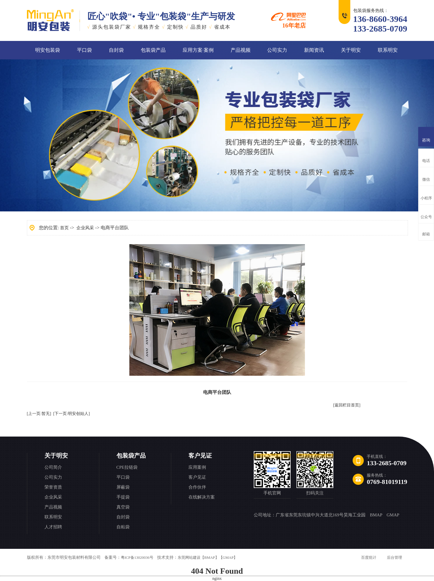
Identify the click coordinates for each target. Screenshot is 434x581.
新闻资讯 (314, 50)
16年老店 (288, 20)
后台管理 (394, 557)
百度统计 (368, 557)
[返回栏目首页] (346, 405)
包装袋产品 (153, 50)
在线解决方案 (201, 497)
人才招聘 (53, 527)
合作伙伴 (197, 487)
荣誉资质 (53, 487)
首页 (64, 227)
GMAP (393, 515)
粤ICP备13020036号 (137, 557)
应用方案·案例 (198, 50)
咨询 (426, 136)
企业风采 (85, 227)
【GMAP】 (228, 557)
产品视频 (241, 50)
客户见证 (200, 455)
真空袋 (123, 507)
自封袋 (116, 50)
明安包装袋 (47, 50)
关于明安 (351, 50)
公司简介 (53, 467)
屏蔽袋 (123, 487)
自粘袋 (123, 527)
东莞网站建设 (189, 557)
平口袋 (84, 50)
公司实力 (277, 50)
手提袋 (123, 497)
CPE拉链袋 (127, 467)
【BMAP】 (209, 557)
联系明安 (388, 50)
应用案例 (197, 467)
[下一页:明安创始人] (71, 413)
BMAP (376, 515)
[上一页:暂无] (39, 413)
